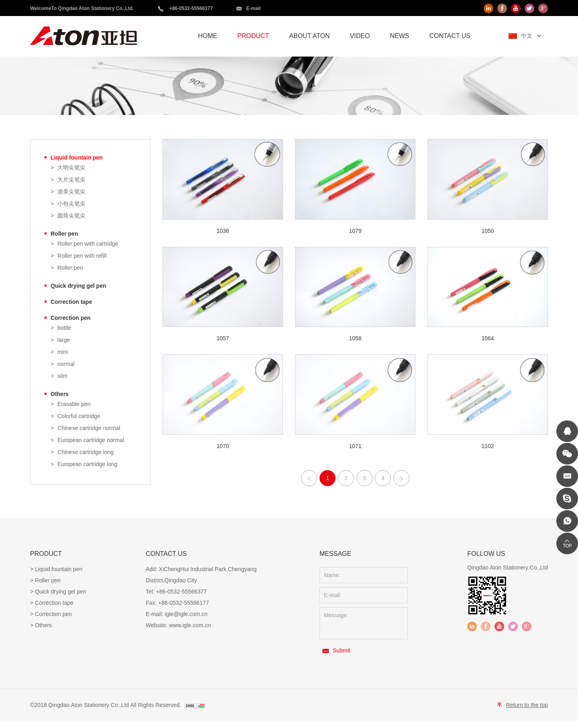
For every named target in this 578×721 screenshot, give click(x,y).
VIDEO (360, 35)
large (63, 340)
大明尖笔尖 (71, 168)
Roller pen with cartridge (87, 244)
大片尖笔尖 (71, 180)
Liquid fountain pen (77, 157)
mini (62, 352)
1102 (487, 446)
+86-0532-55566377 (191, 8)
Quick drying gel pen (78, 286)
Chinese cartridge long (85, 452)
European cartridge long (87, 464)
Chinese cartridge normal (88, 428)
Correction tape (71, 302)
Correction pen (71, 318)
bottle (64, 328)
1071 (355, 446)
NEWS (399, 35)
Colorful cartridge (78, 416)
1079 (355, 231)
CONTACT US (449, 35)
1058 (355, 338)
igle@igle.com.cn (186, 614)
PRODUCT (253, 35)
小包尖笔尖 (71, 204)
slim (62, 376)
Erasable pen (74, 404)
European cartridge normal (90, 440)
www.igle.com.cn (190, 625)
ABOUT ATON (309, 35)
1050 (487, 231)
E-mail (253, 8)
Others (60, 394)
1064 (487, 338)
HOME (207, 35)
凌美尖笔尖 (71, 192)
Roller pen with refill (81, 256)
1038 (222, 231)
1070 (222, 446)
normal (66, 364)
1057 (222, 338)
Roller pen (64, 233)
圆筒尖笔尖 (71, 216)
